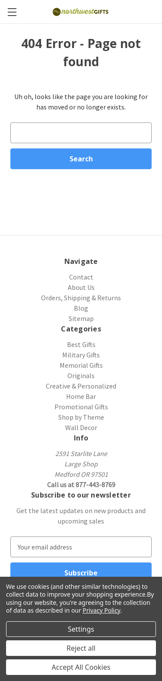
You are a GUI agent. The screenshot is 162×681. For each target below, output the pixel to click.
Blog (81, 308)
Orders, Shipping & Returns (81, 297)
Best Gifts (81, 344)
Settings (81, 629)
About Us (81, 287)
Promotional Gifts (81, 406)
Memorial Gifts (81, 365)
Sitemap (81, 318)
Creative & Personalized (81, 386)
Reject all (81, 648)
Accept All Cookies (81, 667)
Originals (81, 375)
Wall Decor (81, 427)
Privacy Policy (101, 610)
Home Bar (81, 396)
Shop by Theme (81, 417)
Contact (81, 277)
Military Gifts (81, 354)
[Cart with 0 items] (157, 11)
